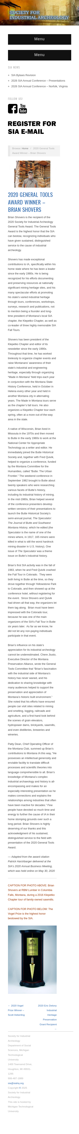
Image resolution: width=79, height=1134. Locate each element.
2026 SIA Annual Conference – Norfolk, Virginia (39, 86)
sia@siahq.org (16, 1083)
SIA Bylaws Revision (23, 75)
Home (25, 148)
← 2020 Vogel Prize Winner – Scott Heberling (16, 1010)
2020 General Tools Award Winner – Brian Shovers (30, 202)
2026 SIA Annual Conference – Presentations (38, 80)
